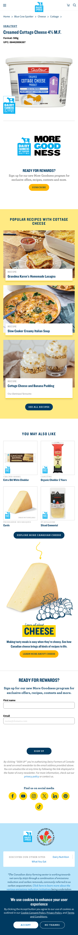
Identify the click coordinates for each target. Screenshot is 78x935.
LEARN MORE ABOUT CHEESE (39, 653)
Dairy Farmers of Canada (39, 7)
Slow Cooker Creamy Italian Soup (29, 331)
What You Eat (39, 861)
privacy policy (31, 776)
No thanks (52, 925)
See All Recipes (39, 407)
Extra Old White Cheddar (16, 479)
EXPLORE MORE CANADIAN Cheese (39, 535)
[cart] (68, 5)
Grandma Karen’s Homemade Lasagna (31, 276)
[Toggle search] (74, 5)
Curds (6, 525)
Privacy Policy (54, 912)
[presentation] (39, 736)
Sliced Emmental (49, 525)
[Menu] (4, 5)
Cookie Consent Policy (33, 912)
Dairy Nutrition (61, 856)
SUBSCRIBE (39, 187)
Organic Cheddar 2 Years (54, 479)
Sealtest (10, 26)
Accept (26, 925)
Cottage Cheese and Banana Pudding (31, 386)
